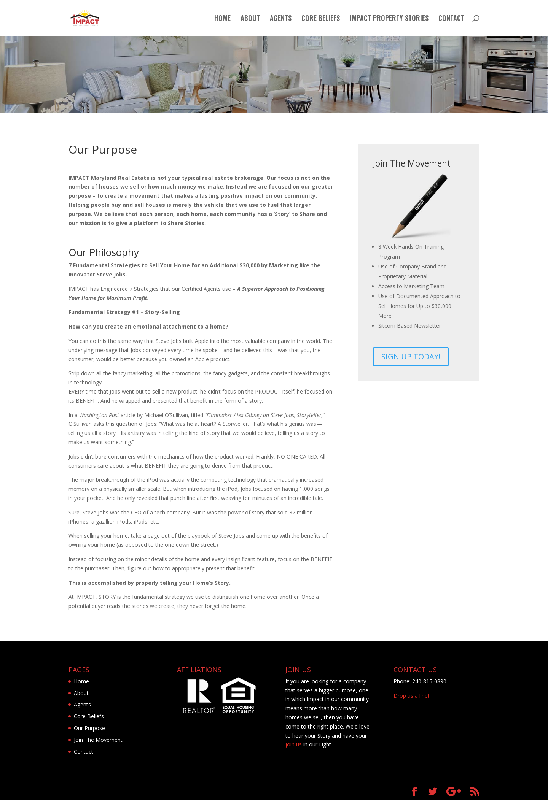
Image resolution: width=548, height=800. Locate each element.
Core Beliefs (89, 716)
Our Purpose (89, 728)
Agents (82, 704)
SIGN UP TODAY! (410, 356)
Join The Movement (98, 739)
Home (81, 681)
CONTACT (451, 19)
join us (293, 744)
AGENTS (281, 19)
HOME (222, 19)
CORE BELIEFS (320, 19)
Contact (83, 751)
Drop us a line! (411, 695)
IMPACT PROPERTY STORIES (389, 19)
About (81, 693)
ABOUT (250, 19)
